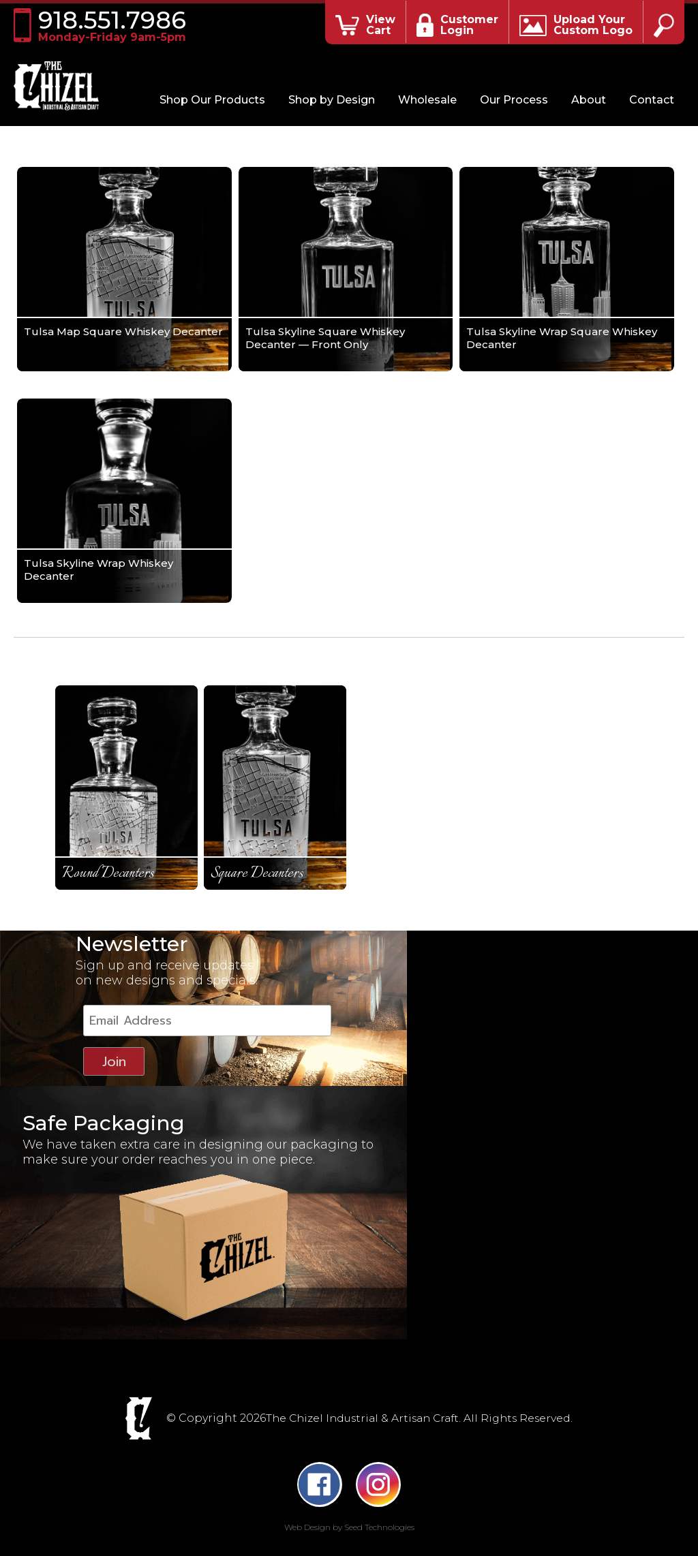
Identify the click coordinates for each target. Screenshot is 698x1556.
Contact (651, 99)
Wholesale (427, 99)
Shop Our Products (212, 99)
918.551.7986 (118, 25)
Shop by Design (331, 99)
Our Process (514, 99)
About (588, 99)
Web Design (307, 1520)
